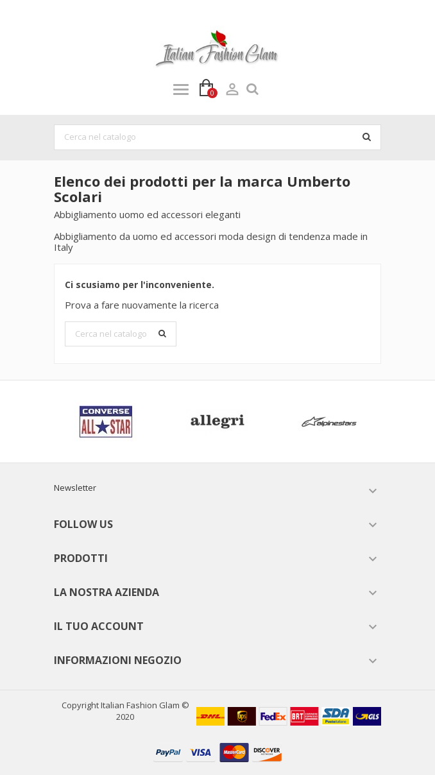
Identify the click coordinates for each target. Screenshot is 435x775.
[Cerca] (217, 137)
